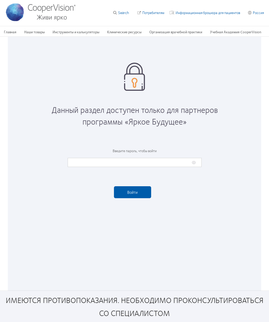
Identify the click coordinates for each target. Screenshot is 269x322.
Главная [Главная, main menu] (10, 32)
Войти (132, 192)
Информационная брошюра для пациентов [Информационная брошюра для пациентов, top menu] (208, 12)
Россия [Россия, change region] (258, 12)
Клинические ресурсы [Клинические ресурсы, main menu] (124, 32)
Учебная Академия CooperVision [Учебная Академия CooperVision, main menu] (235, 32)
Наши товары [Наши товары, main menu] (34, 32)
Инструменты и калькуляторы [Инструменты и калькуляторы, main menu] (76, 32)
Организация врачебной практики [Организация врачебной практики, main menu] (175, 32)
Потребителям (153, 12)
